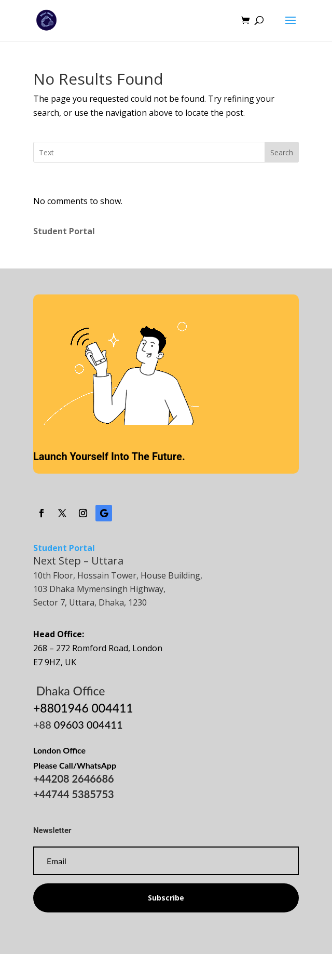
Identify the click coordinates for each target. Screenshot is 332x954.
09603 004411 (88, 724)
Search (281, 152)
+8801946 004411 (83, 708)
